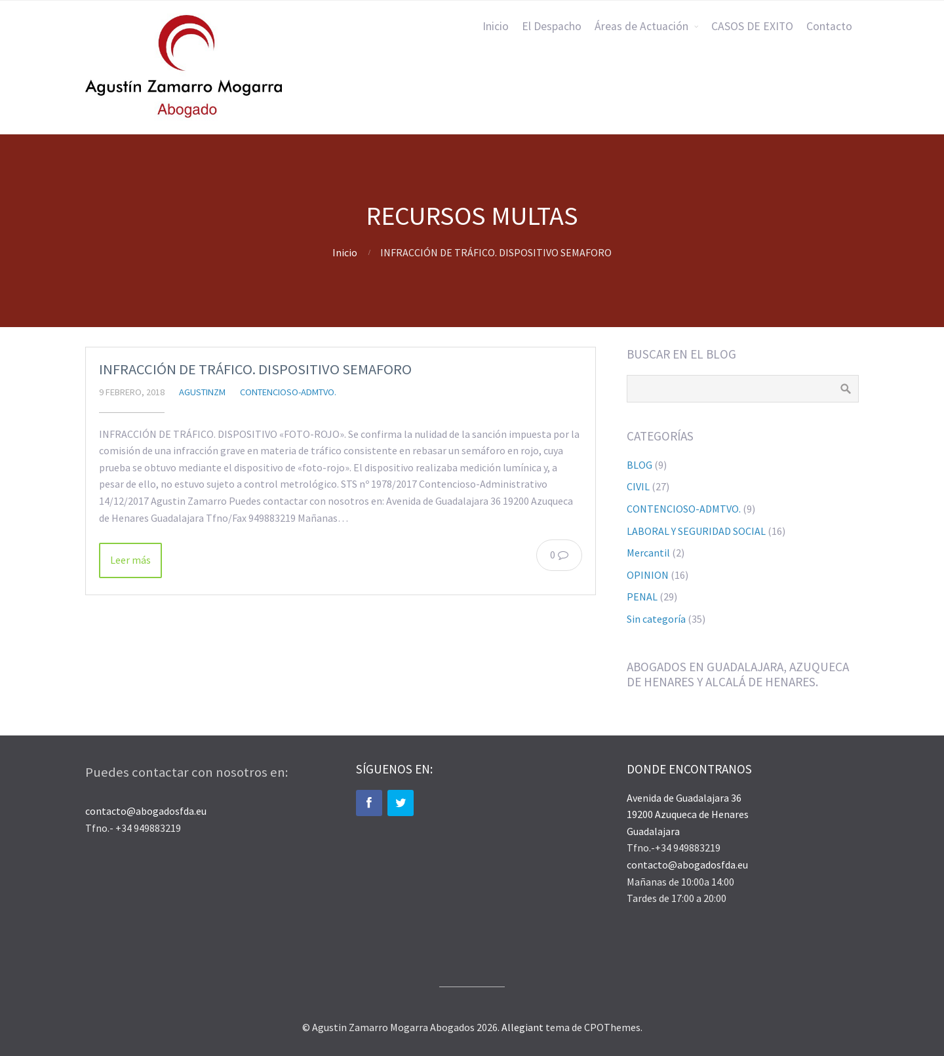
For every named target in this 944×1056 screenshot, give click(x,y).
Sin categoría (656, 618)
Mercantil (648, 552)
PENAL (642, 596)
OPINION (648, 574)
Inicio (495, 26)
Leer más (130, 559)
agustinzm (202, 392)
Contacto (829, 26)
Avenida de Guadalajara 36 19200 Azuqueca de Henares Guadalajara (688, 814)
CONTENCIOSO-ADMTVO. (288, 392)
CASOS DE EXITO (752, 26)
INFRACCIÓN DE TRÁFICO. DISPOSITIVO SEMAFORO (255, 369)
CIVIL (638, 486)
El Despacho (551, 26)
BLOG (639, 464)
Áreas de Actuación (641, 26)
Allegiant (522, 1027)
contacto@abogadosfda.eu (145, 810)
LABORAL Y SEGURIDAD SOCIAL (696, 531)
